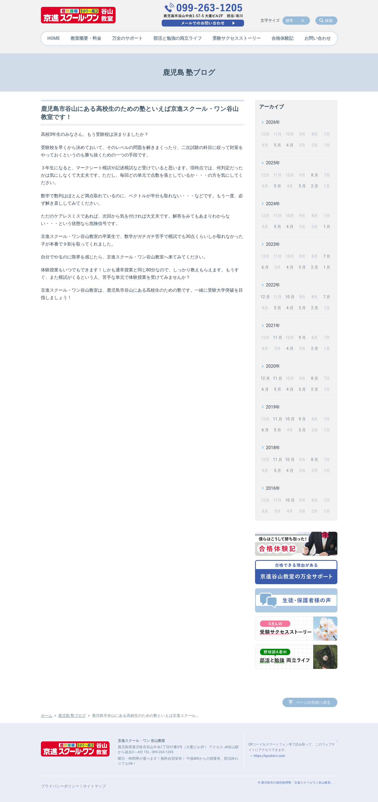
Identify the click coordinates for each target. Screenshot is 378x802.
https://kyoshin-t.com (269, 756)
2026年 (273, 122)
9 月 (302, 337)
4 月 (289, 145)
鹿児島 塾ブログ (72, 715)
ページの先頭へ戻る (313, 702)
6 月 (265, 267)
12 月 (265, 297)
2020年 (273, 366)
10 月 (289, 297)
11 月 (277, 337)
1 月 (326, 226)
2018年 (273, 447)
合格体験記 (282, 38)
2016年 (273, 488)
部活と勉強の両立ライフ (177, 38)
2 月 (314, 186)
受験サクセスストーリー (236, 38)
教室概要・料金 (86, 38)
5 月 (277, 145)
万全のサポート (127, 38)
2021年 (273, 325)
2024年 (273, 203)
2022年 (273, 285)
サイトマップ (94, 786)
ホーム (46, 715)
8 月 (314, 175)
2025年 (273, 162)
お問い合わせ (317, 38)
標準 (289, 20)
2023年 (273, 244)
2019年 (273, 407)
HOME (53, 38)
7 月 (326, 256)
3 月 (302, 186)
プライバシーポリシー (60, 786)
